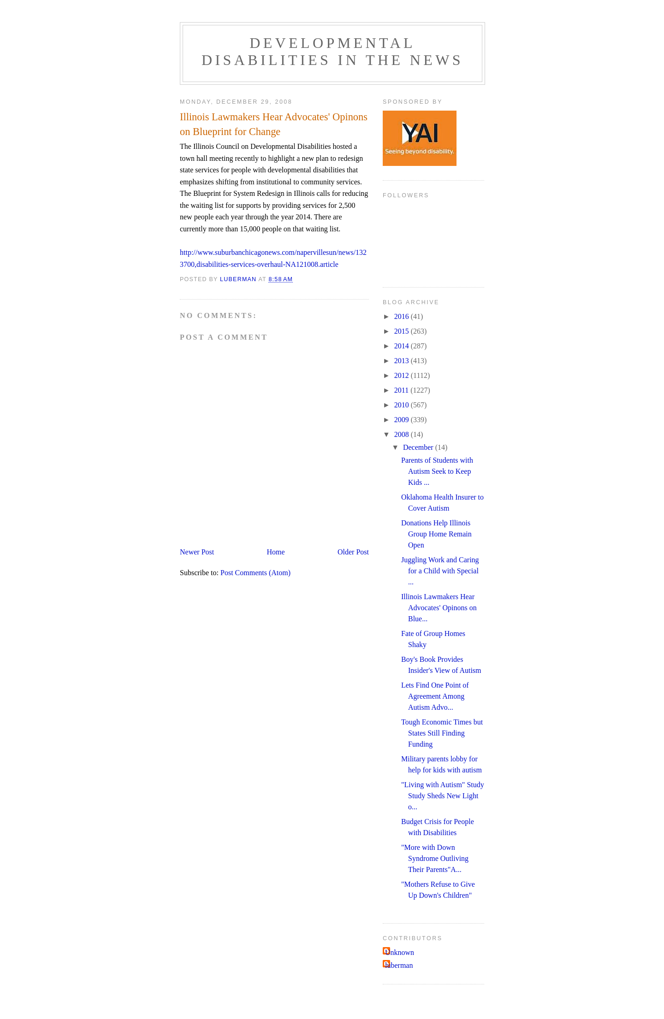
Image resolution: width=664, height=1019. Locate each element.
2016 (402, 316)
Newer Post (197, 552)
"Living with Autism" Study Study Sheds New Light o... (442, 796)
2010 (402, 405)
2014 (402, 346)
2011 (402, 390)
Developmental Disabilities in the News (332, 51)
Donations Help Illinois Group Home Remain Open (436, 534)
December (419, 447)
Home (276, 552)
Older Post (353, 552)
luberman (399, 965)
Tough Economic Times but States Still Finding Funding (442, 733)
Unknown (399, 952)
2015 (402, 331)
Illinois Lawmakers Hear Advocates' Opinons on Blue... (439, 608)
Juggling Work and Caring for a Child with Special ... (440, 571)
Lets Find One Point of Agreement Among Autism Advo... (435, 696)
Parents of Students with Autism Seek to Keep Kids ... (437, 471)
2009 (402, 420)
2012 (402, 375)
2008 (402, 434)
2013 (402, 361)
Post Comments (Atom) (255, 573)
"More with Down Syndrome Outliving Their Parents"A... (434, 858)
